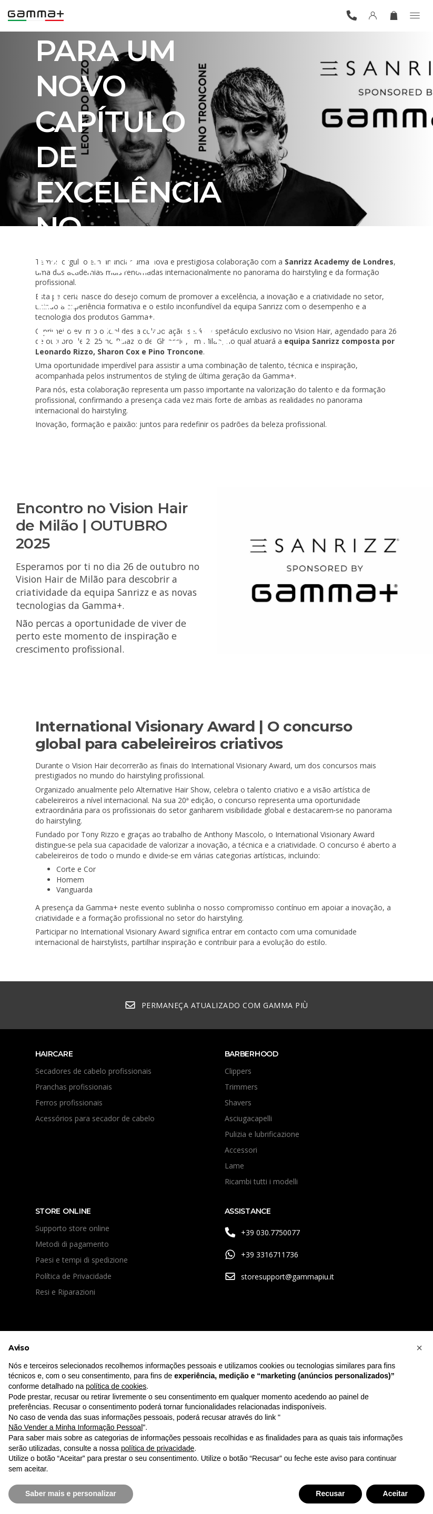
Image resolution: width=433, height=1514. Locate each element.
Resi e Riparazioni (65, 1292)
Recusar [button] (330, 1493)
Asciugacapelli (248, 1118)
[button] (419, 1347)
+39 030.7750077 (262, 1232)
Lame (234, 1166)
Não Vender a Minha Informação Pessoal (75, 1427)
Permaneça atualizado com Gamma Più (216, 1005)
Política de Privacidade (73, 1276)
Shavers (238, 1102)
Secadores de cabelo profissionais (93, 1071)
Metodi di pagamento (72, 1244)
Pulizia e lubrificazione (262, 1134)
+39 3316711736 (262, 1254)
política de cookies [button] (116, 1386)
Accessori (241, 1150)
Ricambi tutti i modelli (261, 1181)
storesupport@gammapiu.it (280, 1276)
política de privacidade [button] (157, 1448)
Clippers (238, 1071)
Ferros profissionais (69, 1102)
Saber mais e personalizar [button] (70, 1493)
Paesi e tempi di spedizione (81, 1260)
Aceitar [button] (395, 1493)
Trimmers (241, 1087)
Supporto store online (72, 1228)
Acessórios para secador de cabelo (95, 1118)
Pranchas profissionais (73, 1087)
